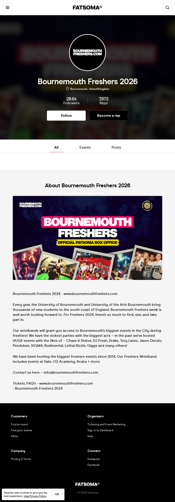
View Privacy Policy (34, 496)
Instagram (94, 459)
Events (85, 147)
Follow (66, 115)
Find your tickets (21, 430)
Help (90, 436)
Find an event (19, 424)
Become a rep (108, 115)
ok (57, 494)
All (56, 147)
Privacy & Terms (21, 459)
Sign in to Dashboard (100, 430)
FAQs (14, 436)
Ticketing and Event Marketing (106, 424)
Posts (116, 147)
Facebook (94, 465)
